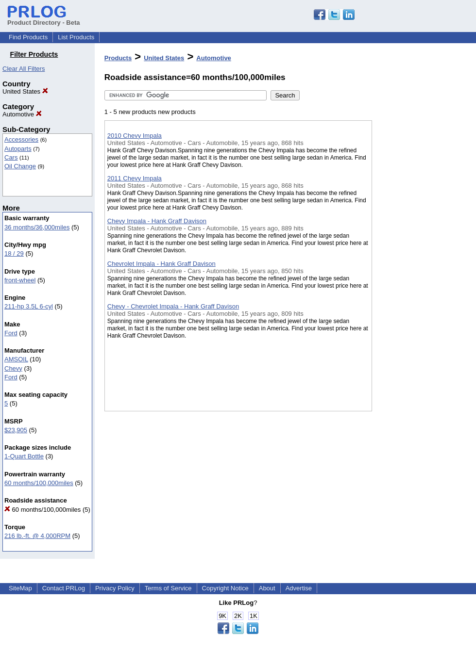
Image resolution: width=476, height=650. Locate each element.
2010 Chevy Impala (134, 135)
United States (25, 91)
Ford (10, 333)
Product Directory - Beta (43, 19)
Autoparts (18, 148)
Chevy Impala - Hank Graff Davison (156, 221)
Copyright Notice (225, 588)
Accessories (21, 139)
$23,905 (15, 430)
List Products (76, 37)
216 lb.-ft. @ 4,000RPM (37, 535)
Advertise (299, 588)
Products (118, 58)
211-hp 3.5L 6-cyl (28, 306)
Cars (10, 157)
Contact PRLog (63, 588)
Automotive (22, 114)
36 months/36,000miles (36, 227)
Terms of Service (168, 588)
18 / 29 (14, 253)
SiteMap (20, 588)
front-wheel (19, 280)
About (267, 588)
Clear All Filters (23, 68)
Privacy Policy (115, 588)
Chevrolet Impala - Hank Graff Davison (161, 263)
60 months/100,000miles (38, 483)
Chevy (13, 368)
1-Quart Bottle (24, 456)
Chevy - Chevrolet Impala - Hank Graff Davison (173, 306)
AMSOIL (16, 359)
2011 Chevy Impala (134, 178)
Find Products (28, 37)
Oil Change (20, 166)
